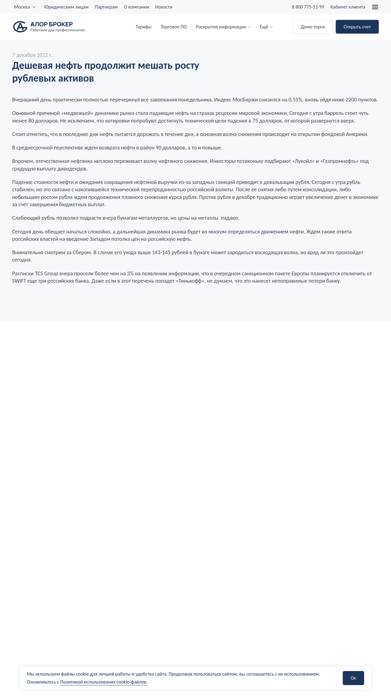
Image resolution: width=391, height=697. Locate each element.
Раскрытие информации (221, 27)
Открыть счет (357, 27)
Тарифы (144, 27)
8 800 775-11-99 (308, 7)
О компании (136, 7)
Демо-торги (313, 27)
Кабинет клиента (348, 7)
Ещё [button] (264, 27)
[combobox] (25, 7)
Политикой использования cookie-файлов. (104, 682)
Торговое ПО (174, 27)
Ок (353, 678)
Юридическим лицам (66, 7)
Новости (163, 7)
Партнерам (106, 7)
